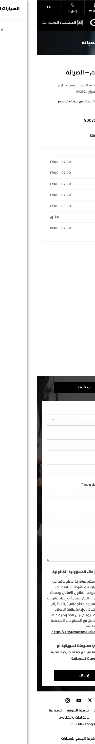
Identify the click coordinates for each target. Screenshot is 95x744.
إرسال (48, 675)
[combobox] (47, 420)
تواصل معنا (66, 717)
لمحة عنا (18, 710)
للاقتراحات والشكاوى (37, 717)
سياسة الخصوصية (70, 710)
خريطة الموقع (41, 710)
